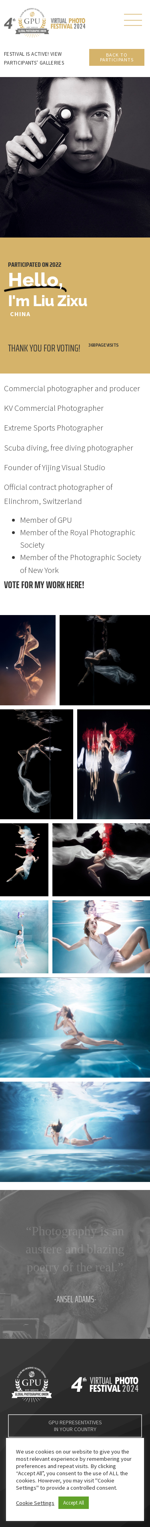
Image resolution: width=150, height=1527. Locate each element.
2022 (55, 265)
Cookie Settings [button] (35, 1503)
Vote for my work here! (44, 585)
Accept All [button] (73, 1502)
